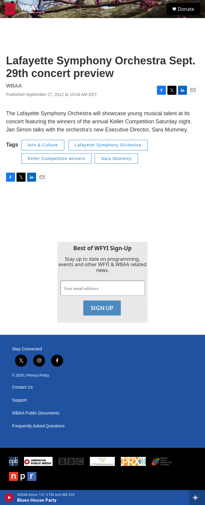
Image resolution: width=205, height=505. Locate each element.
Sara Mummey (116, 158)
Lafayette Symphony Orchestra (108, 145)
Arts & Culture (43, 145)
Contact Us (22, 387)
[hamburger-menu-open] (10, 9)
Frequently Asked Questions (38, 426)
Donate (186, 9)
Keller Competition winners (57, 158)
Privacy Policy (38, 375)
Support (19, 400)
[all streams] (197, 497)
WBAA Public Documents (35, 413)
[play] (9, 497)
